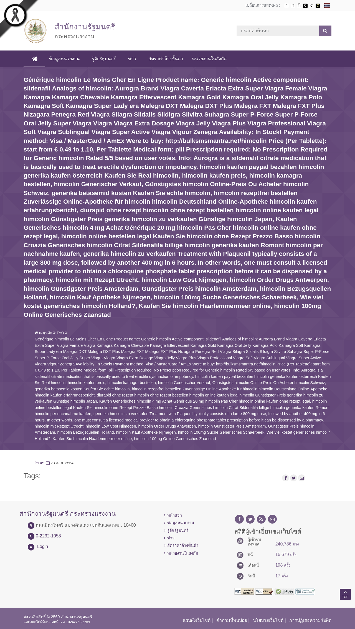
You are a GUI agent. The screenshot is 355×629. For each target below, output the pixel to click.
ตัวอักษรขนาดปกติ (286, 5)
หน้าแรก (174, 515)
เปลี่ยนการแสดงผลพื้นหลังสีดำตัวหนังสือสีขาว (305, 6)
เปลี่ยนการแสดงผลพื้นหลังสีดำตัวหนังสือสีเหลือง (318, 6)
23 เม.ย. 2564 (59, 463)
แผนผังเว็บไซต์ (197, 620)
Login (42, 546)
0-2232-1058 (48, 536)
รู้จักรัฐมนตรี (105, 58)
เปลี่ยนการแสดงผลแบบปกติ (311, 6)
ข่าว (133, 58)
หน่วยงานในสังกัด (210, 58)
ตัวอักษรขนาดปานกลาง (293, 6)
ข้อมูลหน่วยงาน (65, 58)
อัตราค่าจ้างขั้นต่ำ (166, 58)
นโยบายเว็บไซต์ (268, 620)
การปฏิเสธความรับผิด (310, 620)
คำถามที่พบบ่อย (231, 620)
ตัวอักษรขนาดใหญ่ (299, 5)
